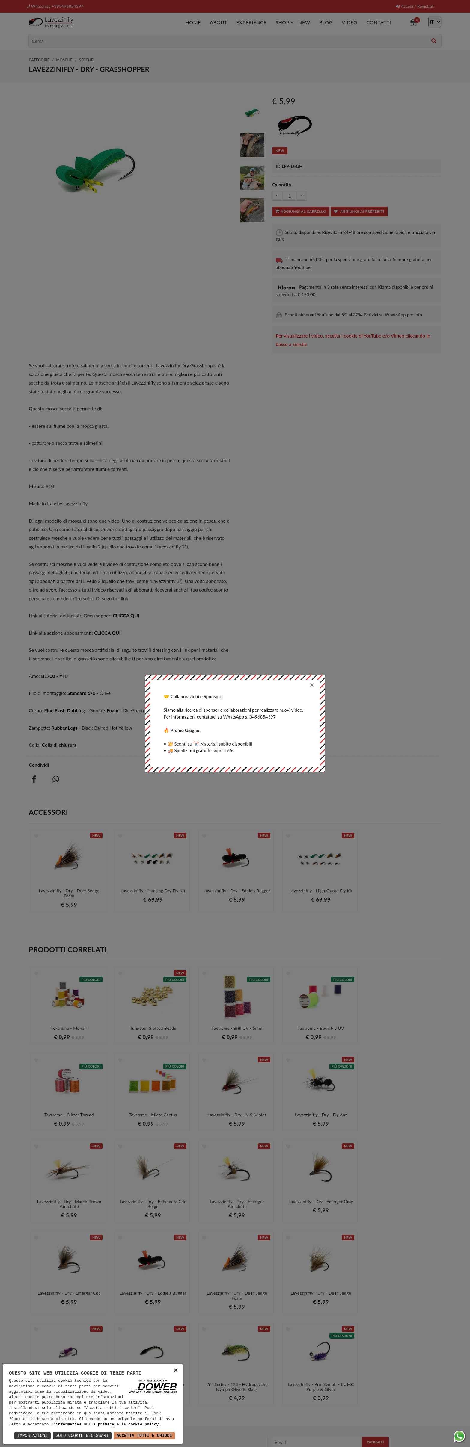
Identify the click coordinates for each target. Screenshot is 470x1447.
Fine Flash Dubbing (64, 710)
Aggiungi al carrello (300, 211)
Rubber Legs (64, 727)
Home (193, 22)
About (218, 22)
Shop (285, 22)
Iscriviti (375, 1353)
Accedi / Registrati (415, 6)
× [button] (175, 1371)
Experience (251, 22)
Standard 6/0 (81, 693)
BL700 (48, 675)
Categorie (39, 60)
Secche (86, 60)
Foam (112, 710)
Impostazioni (32, 1435)
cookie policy (143, 1424)
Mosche (64, 60)
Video (349, 22)
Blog (326, 22)
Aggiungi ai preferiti (359, 211)
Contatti (378, 22)
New (304, 22)
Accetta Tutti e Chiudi (144, 1435)
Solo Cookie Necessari (82, 1435)
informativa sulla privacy (85, 1424)
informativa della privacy (349, 1365)
